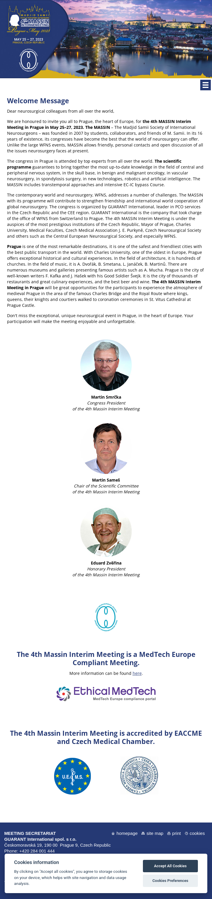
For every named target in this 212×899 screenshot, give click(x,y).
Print (176, 833)
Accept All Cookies (170, 866)
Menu (205, 85)
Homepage (127, 833)
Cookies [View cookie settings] (197, 833)
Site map (154, 833)
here (137, 673)
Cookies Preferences (170, 880)
